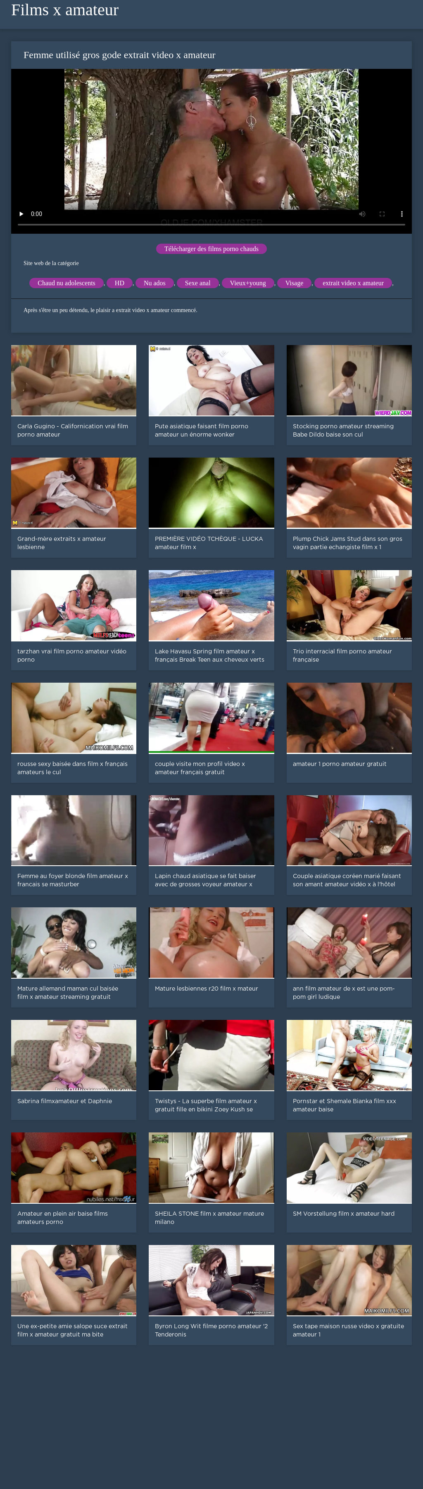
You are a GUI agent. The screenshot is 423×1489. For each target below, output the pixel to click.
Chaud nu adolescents (66, 283)
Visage (294, 283)
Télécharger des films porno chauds (211, 248)
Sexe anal (198, 283)
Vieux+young (248, 283)
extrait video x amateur (353, 283)
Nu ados (155, 283)
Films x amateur (65, 9)
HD (119, 283)
